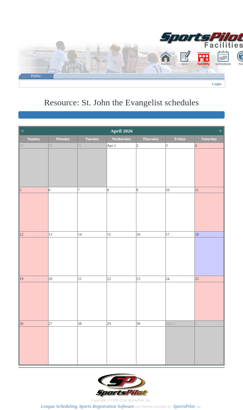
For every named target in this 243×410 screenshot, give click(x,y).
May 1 (171, 324)
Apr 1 (111, 146)
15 (109, 234)
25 (197, 279)
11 (197, 190)
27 (51, 324)
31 (80, 146)
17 (168, 234)
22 (109, 279)
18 (197, 234)
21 (80, 279)
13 (51, 234)
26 (21, 324)
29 (21, 146)
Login (216, 84)
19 (21, 279)
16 (138, 234)
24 (168, 279)
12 (21, 234)
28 (80, 324)
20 (51, 279)
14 (80, 234)
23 (138, 279)
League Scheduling (59, 406)
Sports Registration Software (106, 406)
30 (51, 146)
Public (36, 76)
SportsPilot (184, 406)
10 (168, 190)
